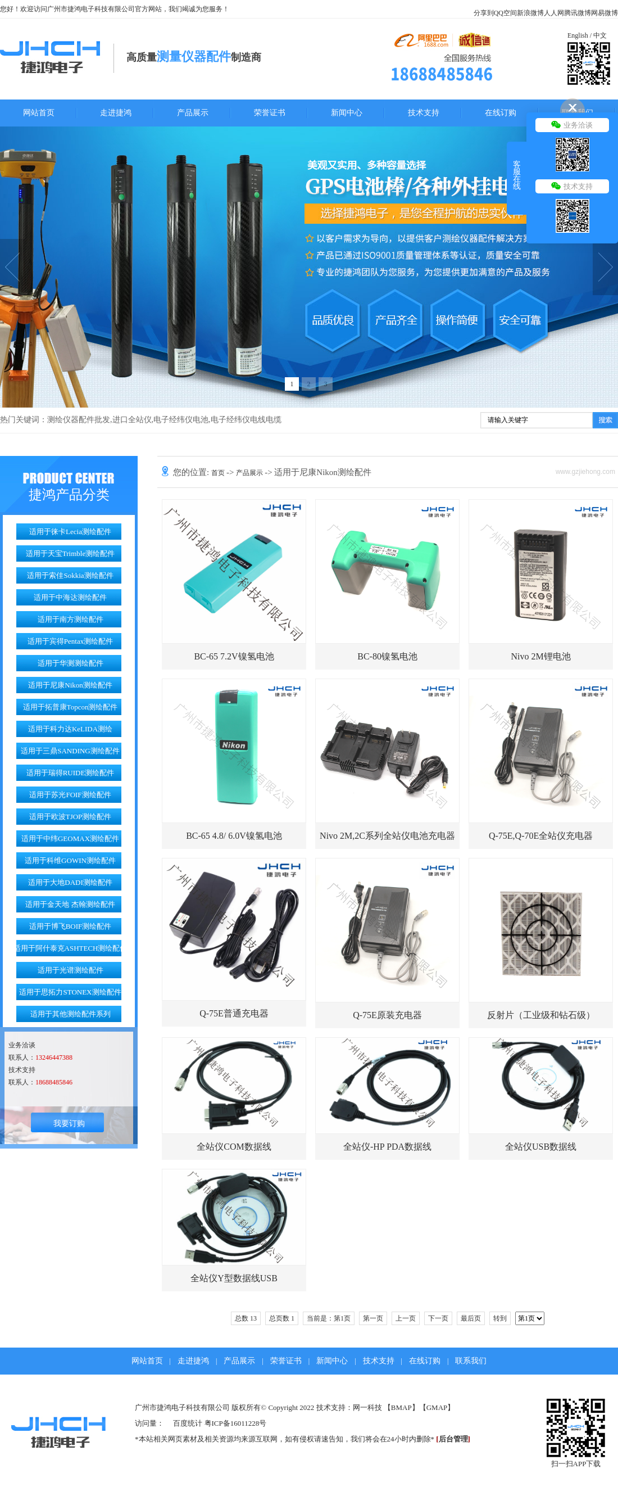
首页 (218, 473)
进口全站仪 (132, 419)
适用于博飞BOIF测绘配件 (70, 926)
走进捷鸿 (115, 113)
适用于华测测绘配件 (70, 663)
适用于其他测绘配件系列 (70, 1014)
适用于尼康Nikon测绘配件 (70, 685)
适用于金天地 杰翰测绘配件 (70, 904)
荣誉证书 (269, 113)
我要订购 (69, 1123)
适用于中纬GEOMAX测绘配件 (70, 838)
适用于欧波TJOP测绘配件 (70, 816)
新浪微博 (530, 13)
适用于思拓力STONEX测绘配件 (70, 992)
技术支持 (423, 113)
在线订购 (500, 113)
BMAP (401, 1407)
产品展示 (192, 113)
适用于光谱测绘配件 (70, 970)
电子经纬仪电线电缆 (246, 419)
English (577, 35)
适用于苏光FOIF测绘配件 (70, 794)
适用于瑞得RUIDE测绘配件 (70, 773)
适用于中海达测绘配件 (70, 597)
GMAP (437, 1407)
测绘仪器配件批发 (78, 419)
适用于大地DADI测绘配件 (70, 882)
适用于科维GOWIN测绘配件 (70, 860)
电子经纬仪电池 (180, 419)
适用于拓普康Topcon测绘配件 (70, 707)
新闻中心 (346, 113)
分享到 (484, 13)
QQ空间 (505, 13)
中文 (600, 35)
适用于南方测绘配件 (70, 619)
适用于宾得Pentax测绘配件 (70, 641)
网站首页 (38, 113)
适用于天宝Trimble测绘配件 (70, 553)
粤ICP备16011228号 (236, 1423)
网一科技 (367, 1407)
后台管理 (453, 1439)
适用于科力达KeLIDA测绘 (70, 729)
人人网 (554, 13)
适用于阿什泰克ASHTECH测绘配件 (70, 948)
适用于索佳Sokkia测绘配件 (70, 575)
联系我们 (471, 1361)
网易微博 (604, 13)
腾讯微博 (577, 13)
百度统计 (187, 1423)
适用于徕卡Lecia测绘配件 (70, 531)
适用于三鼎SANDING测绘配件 (70, 751)
